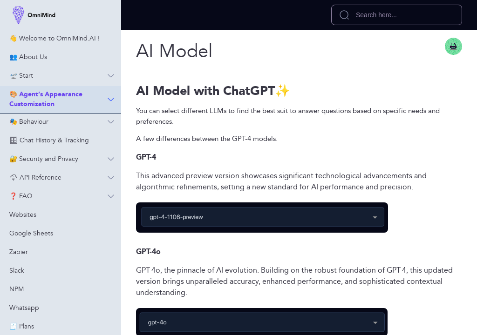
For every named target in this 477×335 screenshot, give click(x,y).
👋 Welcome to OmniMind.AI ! (54, 39)
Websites (22, 215)
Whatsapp (24, 308)
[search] (396, 15)
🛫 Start (65, 75)
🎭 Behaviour (65, 121)
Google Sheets (31, 233)
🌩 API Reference (65, 177)
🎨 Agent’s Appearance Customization (65, 99)
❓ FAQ (65, 196)
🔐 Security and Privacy (65, 159)
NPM (16, 289)
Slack (16, 271)
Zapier (18, 252)
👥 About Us (28, 57)
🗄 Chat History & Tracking (49, 140)
